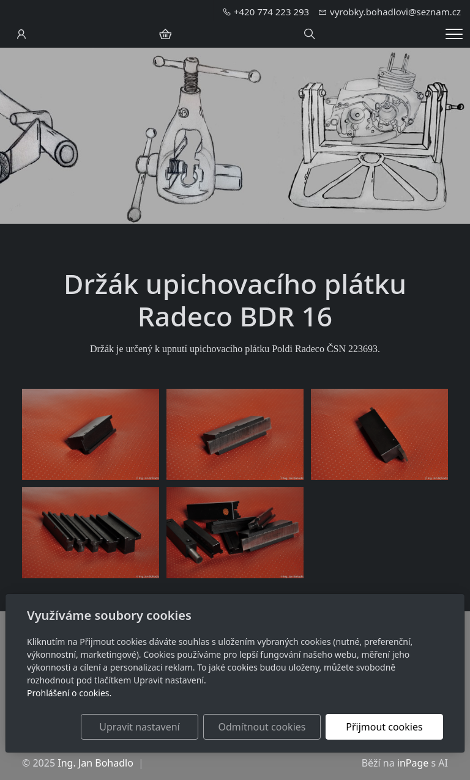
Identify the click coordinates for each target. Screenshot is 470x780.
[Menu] (454, 34)
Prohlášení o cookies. (69, 693)
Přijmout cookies (384, 727)
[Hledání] (309, 34)
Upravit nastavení (139, 727)
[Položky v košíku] (165, 34)
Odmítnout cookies (261, 727)
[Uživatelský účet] (21, 34)
